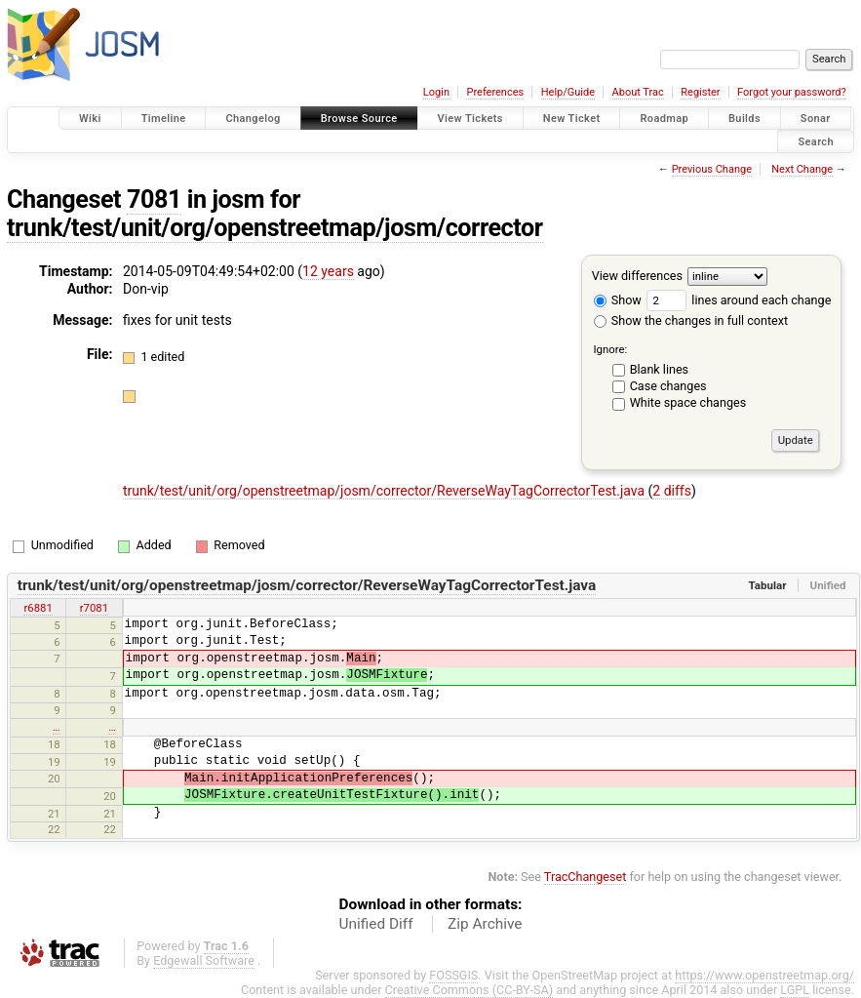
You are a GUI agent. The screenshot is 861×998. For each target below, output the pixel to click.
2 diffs (671, 491)
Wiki (90, 118)
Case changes (668, 386)
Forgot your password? (791, 92)
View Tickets (470, 118)
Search (816, 141)
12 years (328, 271)
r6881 (37, 608)
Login (436, 92)
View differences (637, 275)
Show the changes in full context (691, 320)
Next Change (802, 169)
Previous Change (712, 169)
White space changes (688, 402)
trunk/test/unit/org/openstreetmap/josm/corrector (275, 228)
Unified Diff (376, 924)
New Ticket (572, 118)
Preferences (495, 92)
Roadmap (664, 118)
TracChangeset (585, 876)
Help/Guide (568, 92)
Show (618, 300)
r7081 (94, 608)
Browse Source (359, 118)
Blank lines (659, 369)
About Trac (638, 92)
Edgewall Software (203, 960)
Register (700, 92)
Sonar (816, 118)
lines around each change (738, 300)
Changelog (252, 118)
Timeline (163, 118)
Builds (744, 118)
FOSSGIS (453, 975)
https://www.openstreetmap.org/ (764, 975)
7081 (154, 199)
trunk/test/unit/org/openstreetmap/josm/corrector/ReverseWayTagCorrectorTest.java (385, 491)
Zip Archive (485, 924)
